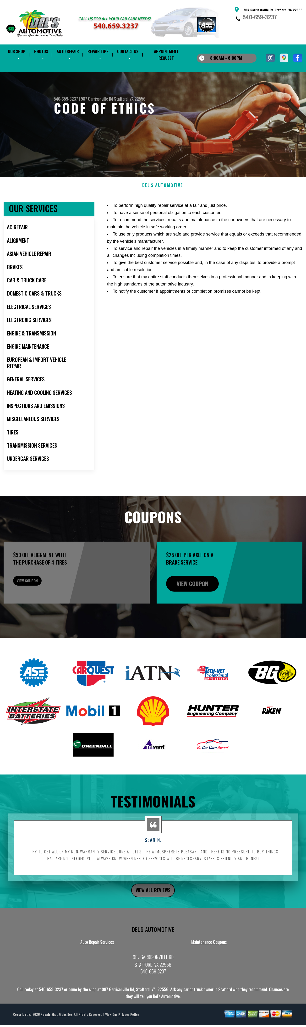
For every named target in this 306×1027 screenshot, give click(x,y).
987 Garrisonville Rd (97, 99)
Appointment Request (166, 54)
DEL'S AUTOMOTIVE (162, 208)
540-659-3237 (260, 16)
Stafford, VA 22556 (129, 99)
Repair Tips (98, 51)
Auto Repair (68, 51)
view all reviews (153, 914)
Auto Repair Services (97, 967)
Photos (41, 51)
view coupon (39, 606)
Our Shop (16, 51)
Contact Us (127, 51)
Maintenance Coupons (209, 967)
